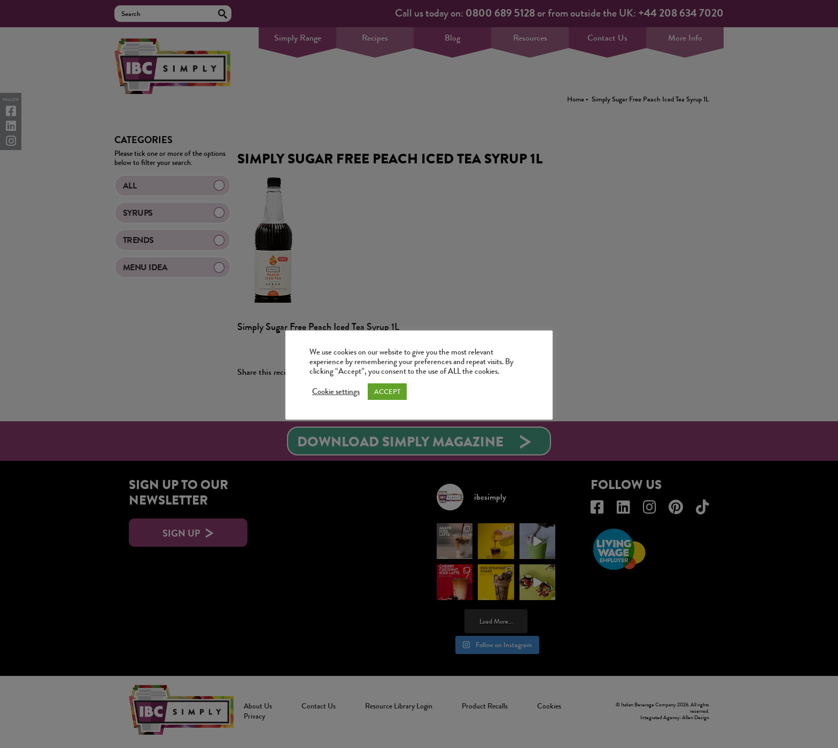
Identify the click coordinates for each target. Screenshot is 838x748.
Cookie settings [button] (336, 392)
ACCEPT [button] (387, 392)
